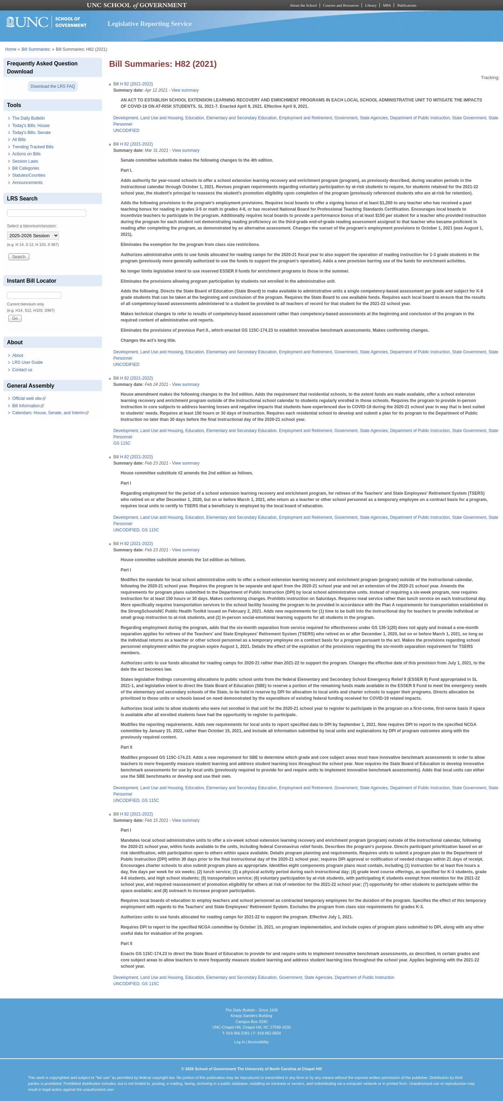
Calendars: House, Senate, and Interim (50, 412)
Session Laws (25, 161)
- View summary (183, 90)
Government (345, 117)
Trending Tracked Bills (32, 146)
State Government (469, 117)
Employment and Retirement (305, 117)
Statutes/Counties (28, 175)
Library (371, 5)
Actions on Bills (26, 153)
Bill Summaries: (36, 49)
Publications (406, 5)
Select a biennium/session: (32, 226)
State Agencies (374, 117)
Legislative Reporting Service (150, 23)
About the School (303, 5)
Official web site (29, 398)
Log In (239, 1042)
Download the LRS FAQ (52, 86)
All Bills (19, 139)
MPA (387, 5)
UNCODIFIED (126, 130)
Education (194, 117)
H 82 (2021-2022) (136, 84)
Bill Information (28, 405)
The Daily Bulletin (28, 118)
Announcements (27, 182)
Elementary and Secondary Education (241, 117)
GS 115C (121, 443)
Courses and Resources (341, 5)
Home (10, 49)
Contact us (22, 369)
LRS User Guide (27, 362)
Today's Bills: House (31, 125)
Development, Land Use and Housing (148, 117)
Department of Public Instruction (420, 117)
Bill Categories (25, 168)
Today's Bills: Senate (31, 132)
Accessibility (258, 1042)
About (17, 355)
